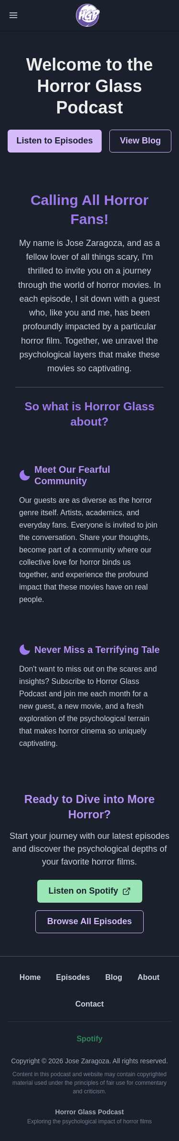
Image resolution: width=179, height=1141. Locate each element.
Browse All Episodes (89, 921)
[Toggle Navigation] (13, 15)
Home (30, 977)
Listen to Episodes (55, 140)
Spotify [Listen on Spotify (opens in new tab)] (89, 1039)
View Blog (140, 140)
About (148, 977)
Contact (89, 1004)
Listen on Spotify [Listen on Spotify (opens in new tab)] (90, 891)
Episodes (73, 977)
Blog (113, 977)
